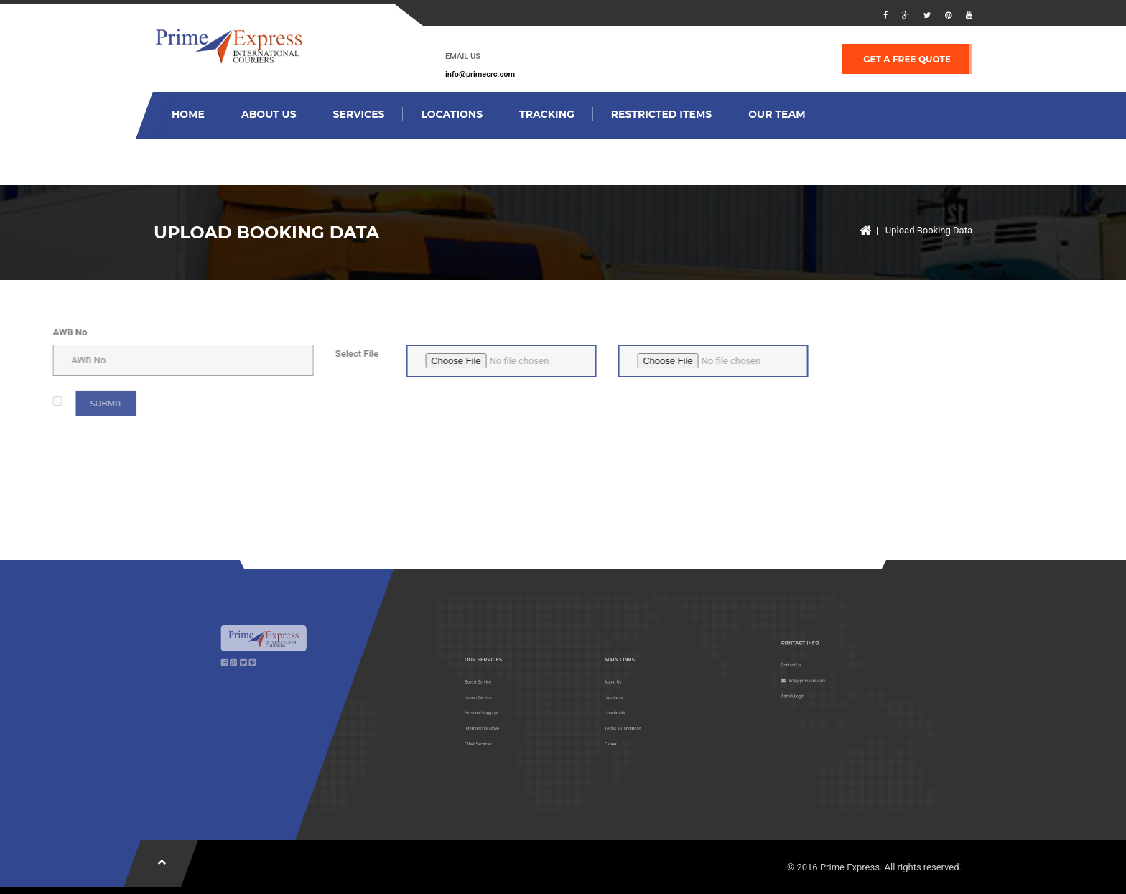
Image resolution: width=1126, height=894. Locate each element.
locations (452, 114)
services (359, 114)
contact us (373, 160)
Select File (164, 353)
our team (776, 114)
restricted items (661, 114)
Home (188, 114)
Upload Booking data (237, 160)
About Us (269, 114)
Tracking (546, 114)
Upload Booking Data (928, 230)
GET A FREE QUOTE (907, 59)
